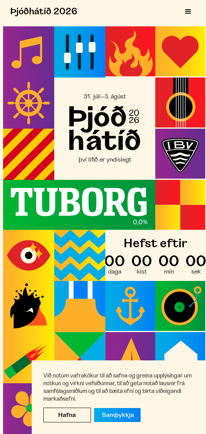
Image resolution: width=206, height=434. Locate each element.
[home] (41, 11)
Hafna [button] (67, 415)
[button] (188, 11)
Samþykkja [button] (118, 415)
